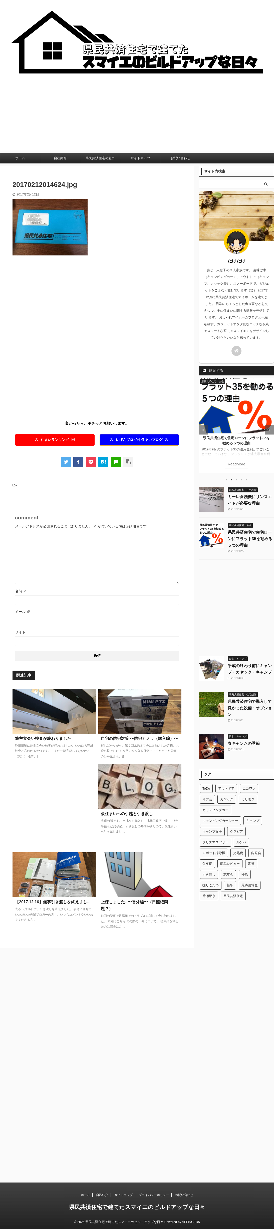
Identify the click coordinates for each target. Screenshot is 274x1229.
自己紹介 (60, 158)
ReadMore (236, 464)
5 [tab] (246, 479)
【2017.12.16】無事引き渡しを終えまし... (52, 902)
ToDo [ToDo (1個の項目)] (206, 788)
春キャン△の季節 (244, 743)
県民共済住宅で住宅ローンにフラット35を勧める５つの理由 (250, 538)
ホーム (20, 158)
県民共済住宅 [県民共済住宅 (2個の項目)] (233, 896)
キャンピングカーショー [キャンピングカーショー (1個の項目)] (220, 821)
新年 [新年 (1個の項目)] (230, 885)
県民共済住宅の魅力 (100, 158)
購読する (213, 370)
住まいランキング (55, 440)
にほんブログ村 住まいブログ (139, 440)
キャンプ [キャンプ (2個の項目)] (252, 821)
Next (269, 430)
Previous (203, 430)
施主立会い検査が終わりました (43, 738)
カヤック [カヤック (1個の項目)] (226, 799)
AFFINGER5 (191, 1222)
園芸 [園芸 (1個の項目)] (251, 864)
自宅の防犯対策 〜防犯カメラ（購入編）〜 (139, 738)
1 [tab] (226, 479)
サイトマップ (140, 158)
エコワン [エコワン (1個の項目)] (248, 788)
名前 (21, 591)
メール (22, 612)
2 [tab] (231, 479)
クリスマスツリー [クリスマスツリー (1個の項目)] (215, 842)
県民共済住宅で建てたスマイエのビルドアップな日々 (137, 1207)
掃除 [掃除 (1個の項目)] (244, 874)
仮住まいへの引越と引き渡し (127, 814)
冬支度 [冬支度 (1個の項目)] (207, 864)
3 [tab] (236, 479)
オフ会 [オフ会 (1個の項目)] (207, 799)
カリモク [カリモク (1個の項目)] (247, 799)
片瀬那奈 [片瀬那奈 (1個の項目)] (208, 896)
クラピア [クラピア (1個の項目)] (236, 831)
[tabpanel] (236, 425)
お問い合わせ (180, 158)
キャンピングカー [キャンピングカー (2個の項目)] (215, 810)
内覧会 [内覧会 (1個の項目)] (256, 853)
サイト (20, 632)
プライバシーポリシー (154, 1195)
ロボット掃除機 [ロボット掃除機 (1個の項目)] (213, 853)
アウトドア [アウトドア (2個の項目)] (226, 788)
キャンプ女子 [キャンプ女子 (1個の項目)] (212, 831)
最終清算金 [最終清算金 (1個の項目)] (249, 885)
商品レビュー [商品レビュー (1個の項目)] (230, 864)
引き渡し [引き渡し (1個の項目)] (208, 874)
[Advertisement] (137, 115)
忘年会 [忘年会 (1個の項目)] (228, 874)
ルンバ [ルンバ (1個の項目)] (241, 842)
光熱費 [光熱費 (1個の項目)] (238, 853)
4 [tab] (241, 479)
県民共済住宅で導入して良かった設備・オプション (250, 708)
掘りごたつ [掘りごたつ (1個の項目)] (210, 885)
